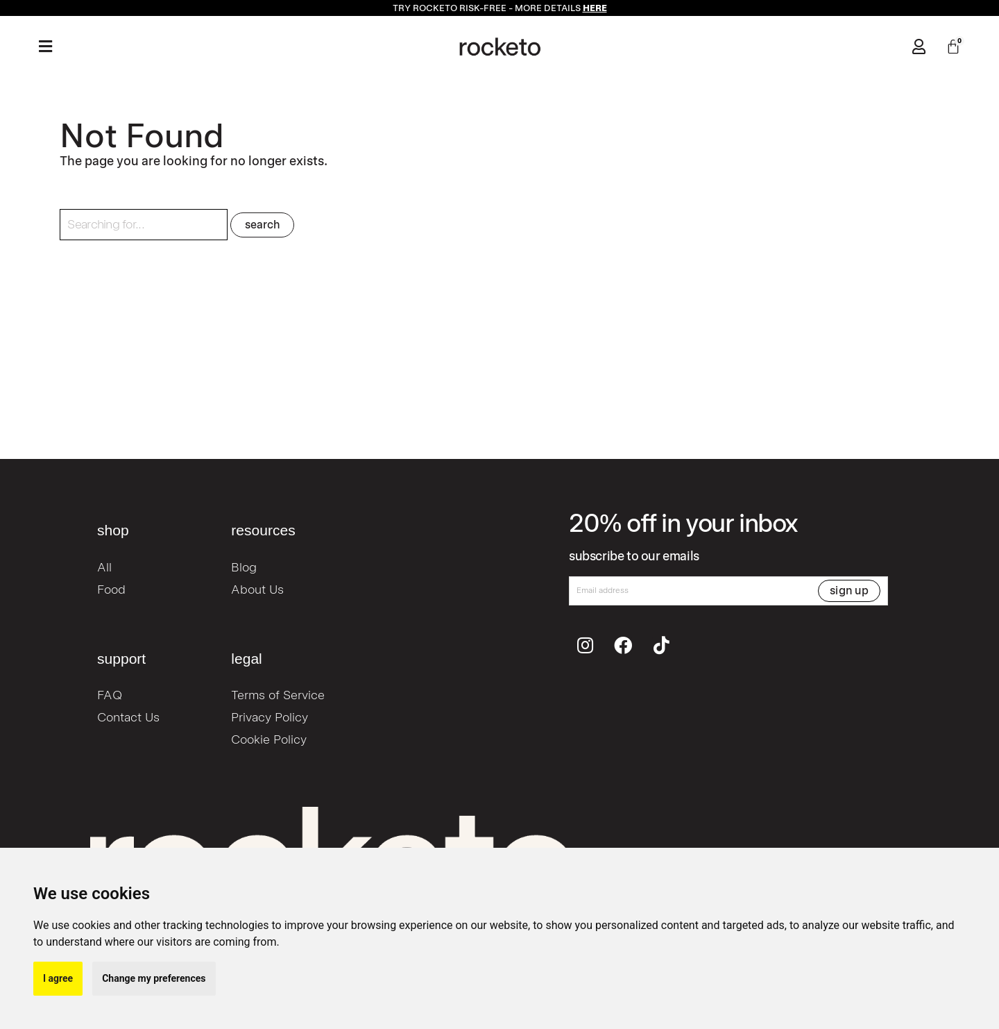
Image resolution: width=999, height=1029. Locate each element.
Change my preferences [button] (153, 978)
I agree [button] (58, 978)
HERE (595, 8)
